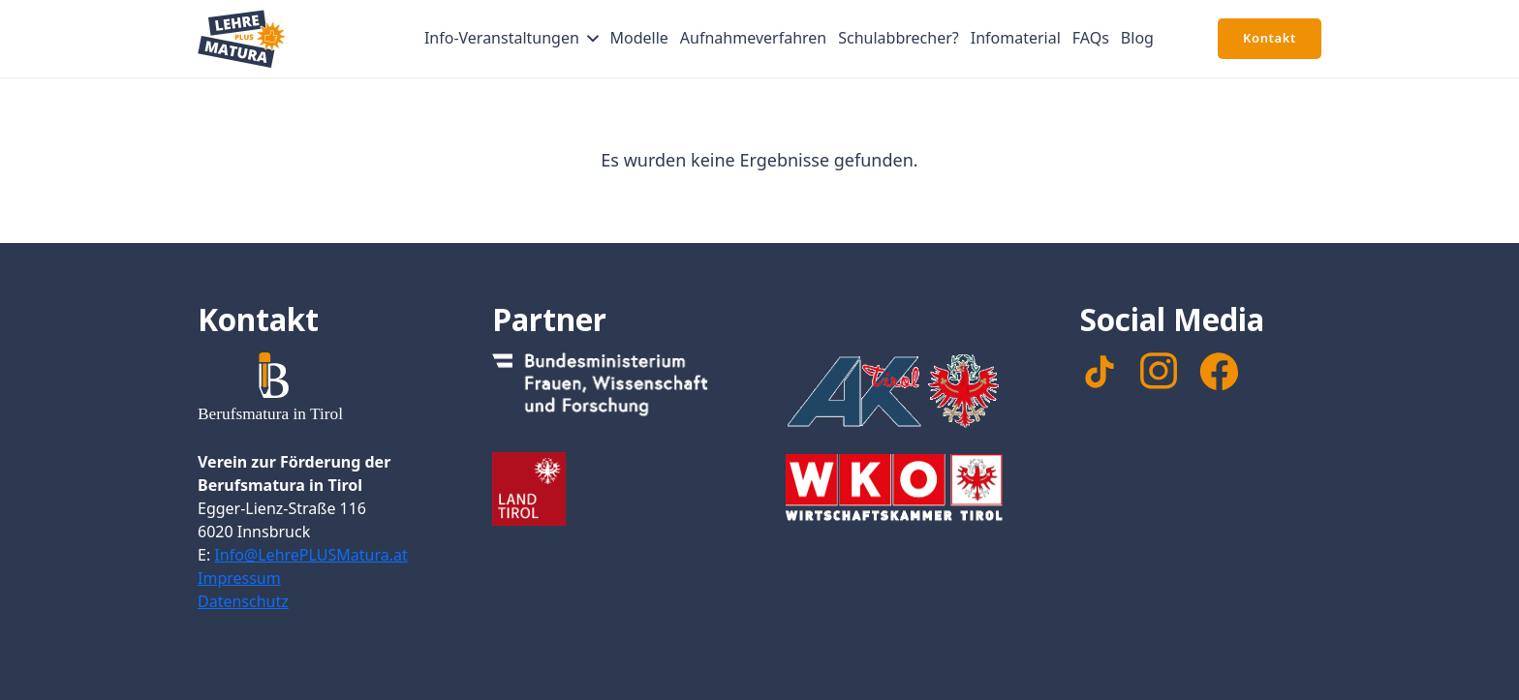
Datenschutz (243, 601)
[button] (589, 38)
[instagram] (1158, 370)
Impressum (239, 578)
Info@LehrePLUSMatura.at (310, 554)
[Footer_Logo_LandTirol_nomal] (613, 489)
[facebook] (1218, 371)
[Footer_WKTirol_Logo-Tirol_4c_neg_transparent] (907, 491)
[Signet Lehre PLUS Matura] (242, 39)
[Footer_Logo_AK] (907, 390)
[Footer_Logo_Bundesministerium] (613, 389)
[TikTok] (1099, 371)
